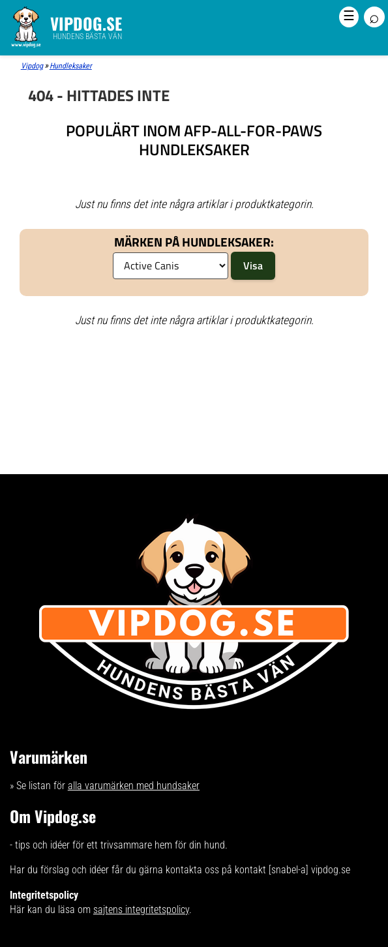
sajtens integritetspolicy (141, 909)
